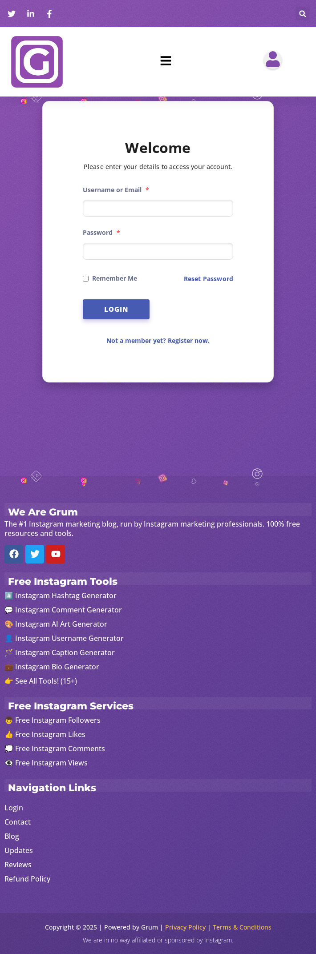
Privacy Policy (185, 927)
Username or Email (116, 189)
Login (116, 309)
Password (101, 232)
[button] (302, 13)
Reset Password (208, 278)
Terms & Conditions (242, 927)
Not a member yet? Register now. (158, 340)
